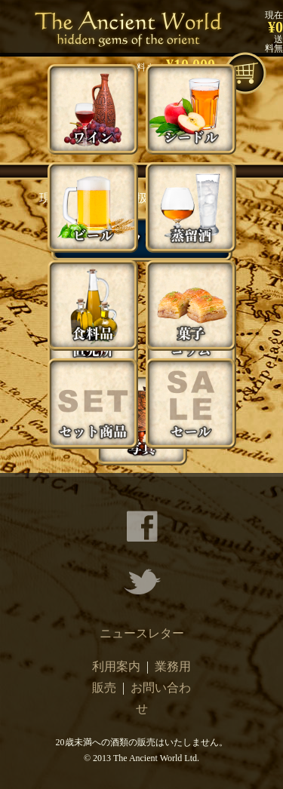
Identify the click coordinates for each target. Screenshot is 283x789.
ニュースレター (142, 633)
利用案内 (116, 666)
